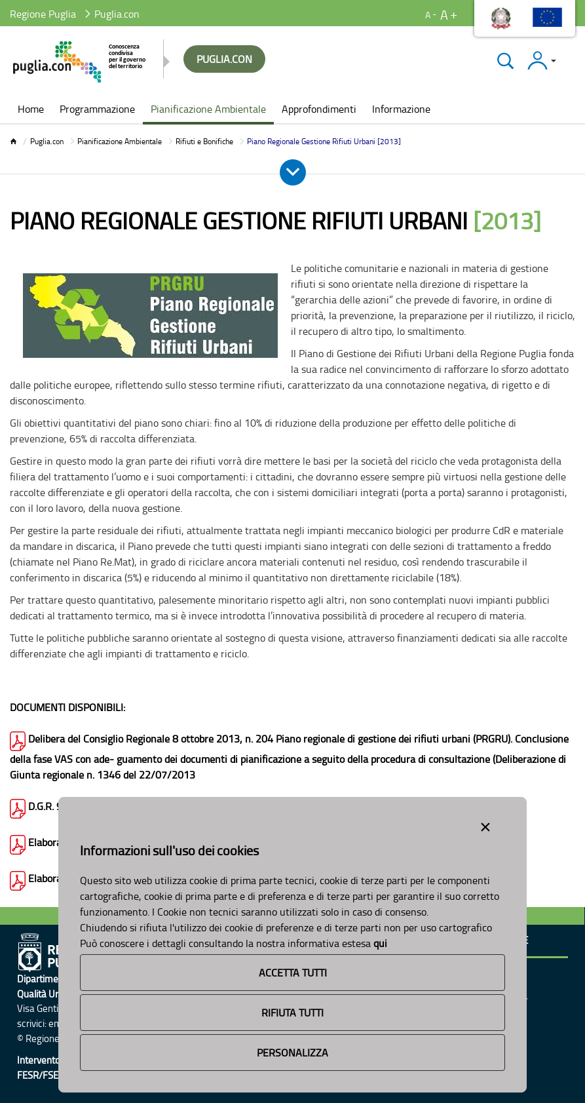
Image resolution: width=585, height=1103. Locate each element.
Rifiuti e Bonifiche (204, 141)
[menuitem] (31, 110)
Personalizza (292, 1052)
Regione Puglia (43, 14)
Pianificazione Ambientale (119, 141)
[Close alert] (485, 824)
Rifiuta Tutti (292, 1012)
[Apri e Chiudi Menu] (293, 172)
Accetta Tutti (293, 972)
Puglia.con (47, 141)
